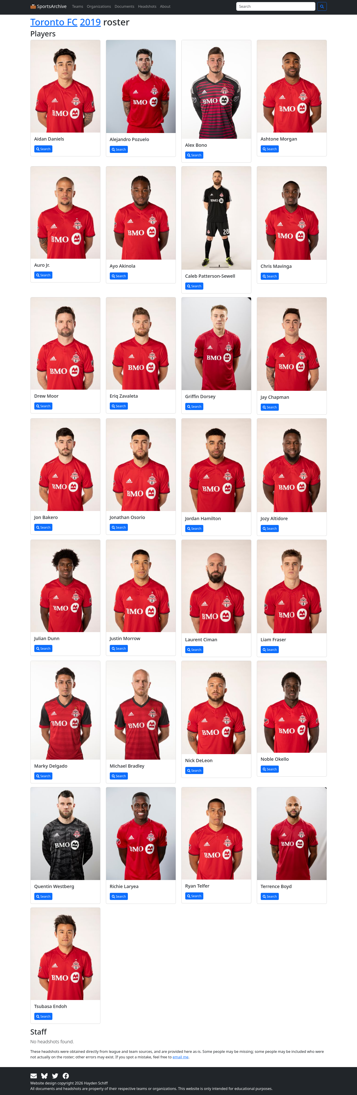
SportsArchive (48, 6)
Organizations (99, 6)
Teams (77, 6)
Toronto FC (54, 22)
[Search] (275, 6)
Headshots (147, 6)
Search (43, 149)
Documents (124, 6)
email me (180, 1057)
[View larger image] (65, 86)
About (165, 6)
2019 (90, 22)
